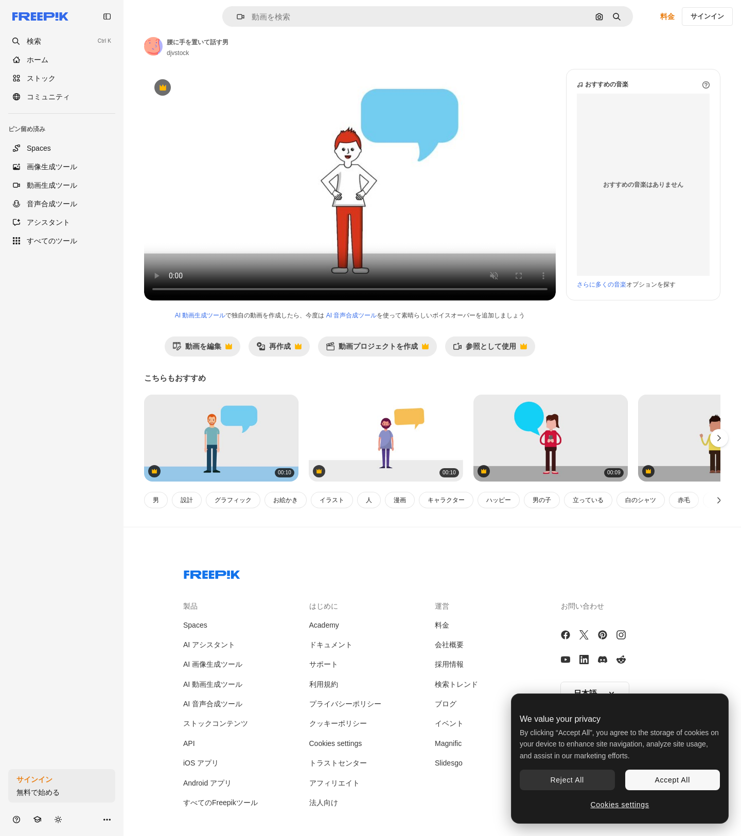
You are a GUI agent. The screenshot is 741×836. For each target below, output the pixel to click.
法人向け (323, 802)
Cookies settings (335, 743)
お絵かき (285, 500)
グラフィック (233, 500)
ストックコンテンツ (215, 723)
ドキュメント (330, 645)
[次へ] (719, 500)
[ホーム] (61, 59)
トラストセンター (338, 763)
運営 (442, 606)
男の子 (542, 500)
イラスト (332, 500)
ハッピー (498, 500)
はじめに (323, 606)
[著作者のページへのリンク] (153, 46)
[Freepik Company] (212, 572)
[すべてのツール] (61, 241)
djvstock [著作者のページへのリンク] (178, 53)
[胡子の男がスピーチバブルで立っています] (221, 438)
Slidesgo (449, 763)
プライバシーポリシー (345, 704)
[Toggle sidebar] (107, 16)
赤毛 (684, 500)
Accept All (672, 780)
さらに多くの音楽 (601, 284)
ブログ (445, 704)
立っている (588, 500)
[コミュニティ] (61, 96)
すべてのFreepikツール (220, 802)
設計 (187, 500)
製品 (190, 606)
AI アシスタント (209, 645)
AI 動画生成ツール (200, 315)
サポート (323, 664)
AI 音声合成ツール (351, 315)
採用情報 (449, 664)
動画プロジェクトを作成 (377, 349)
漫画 (400, 500)
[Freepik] (40, 16)
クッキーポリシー (338, 723)
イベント (449, 723)
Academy (324, 625)
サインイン (707, 16)
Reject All (567, 780)
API (189, 743)
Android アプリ (207, 783)
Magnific (448, 743)
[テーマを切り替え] (58, 819)
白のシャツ (640, 500)
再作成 (279, 349)
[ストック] (61, 78)
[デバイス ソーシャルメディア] (550, 438)
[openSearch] (61, 41)
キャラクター (446, 500)
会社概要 (449, 645)
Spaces (195, 625)
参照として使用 (490, 349)
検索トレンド (456, 684)
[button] (236, 17)
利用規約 (323, 684)
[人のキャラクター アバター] (386, 438)
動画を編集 (202, 349)
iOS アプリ (201, 763)
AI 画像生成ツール (212, 664)
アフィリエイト (334, 783)
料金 (667, 16)
